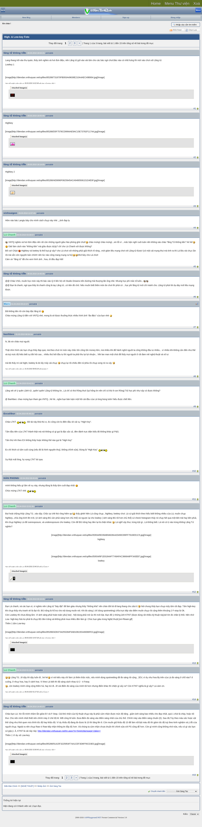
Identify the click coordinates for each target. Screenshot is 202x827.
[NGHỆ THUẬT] (27, 786)
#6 (194, 296)
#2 (194, 157)
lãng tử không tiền (15, 53)
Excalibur (9, 413)
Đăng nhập (175, 18)
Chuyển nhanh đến (156, 791)
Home (156, 3)
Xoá (196, 3)
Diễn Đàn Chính (10, 786)
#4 (194, 227)
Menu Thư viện (177, 3)
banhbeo (9, 334)
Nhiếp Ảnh (41, 786)
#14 (194, 699)
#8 (194, 376)
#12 (194, 592)
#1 (194, 108)
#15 (194, 775)
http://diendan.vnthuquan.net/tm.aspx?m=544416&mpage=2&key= (69, 731)
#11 (194, 499)
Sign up (125, 18)
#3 (194, 206)
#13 (194, 663)
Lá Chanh (9, 234)
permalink (49, 53)
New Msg (26, 18)
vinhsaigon (10, 213)
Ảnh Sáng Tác (55, 786)
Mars (7, 304)
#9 (194, 406)
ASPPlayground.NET (92, 817)
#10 (194, 471)
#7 (194, 327)
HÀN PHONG (11, 478)
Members (76, 18)
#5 (194, 266)
